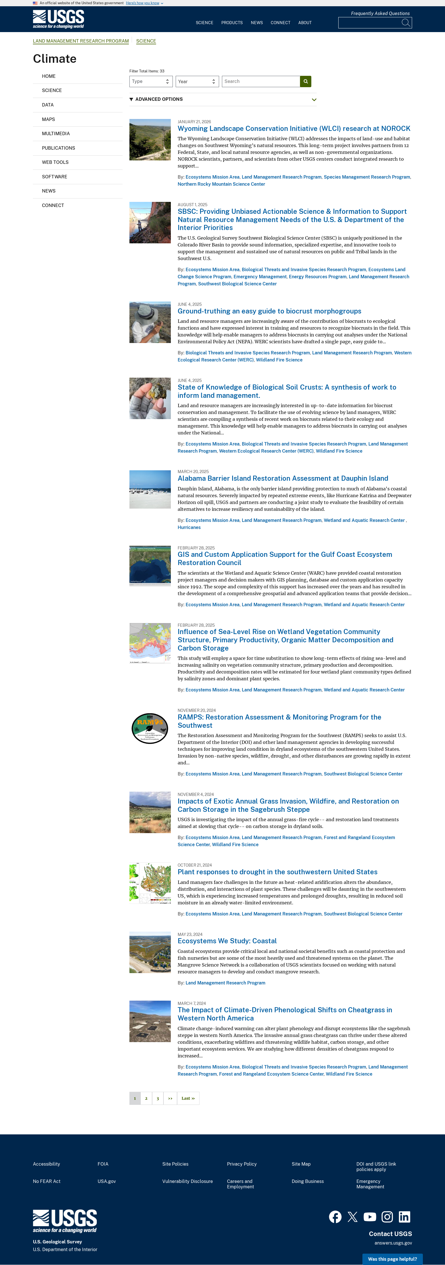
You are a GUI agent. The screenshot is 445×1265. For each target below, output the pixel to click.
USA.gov (107, 1181)
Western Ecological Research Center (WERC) (266, 451)
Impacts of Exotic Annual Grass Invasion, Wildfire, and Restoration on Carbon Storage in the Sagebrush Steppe (288, 805)
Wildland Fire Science (279, 360)
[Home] (58, 27)
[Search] (406, 22)
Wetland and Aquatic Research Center (365, 520)
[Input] (375, 22)
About (305, 22)
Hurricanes (189, 527)
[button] (223, 99)
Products (232, 22)
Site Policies (175, 1164)
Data (48, 105)
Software (54, 176)
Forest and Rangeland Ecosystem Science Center (271, 1074)
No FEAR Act (46, 1181)
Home (49, 76)
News (257, 22)
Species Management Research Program (367, 177)
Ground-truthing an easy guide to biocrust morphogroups (269, 311)
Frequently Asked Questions (380, 13)
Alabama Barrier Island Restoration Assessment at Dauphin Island (283, 478)
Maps (48, 119)
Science (204, 22)
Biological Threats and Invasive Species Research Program (304, 269)
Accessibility (46, 1164)
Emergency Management (260, 276)
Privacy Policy (242, 1164)
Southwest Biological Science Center (237, 284)
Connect (280, 22)
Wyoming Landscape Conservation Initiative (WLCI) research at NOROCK (294, 128)
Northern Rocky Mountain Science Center (221, 184)
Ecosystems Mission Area (213, 177)
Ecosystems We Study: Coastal (227, 941)
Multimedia (56, 133)
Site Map (301, 1164)
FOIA (103, 1164)
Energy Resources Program (318, 276)
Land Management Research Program (81, 41)
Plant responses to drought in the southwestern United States (277, 872)
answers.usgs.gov (393, 1243)
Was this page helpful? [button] (392, 1259)
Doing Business (308, 1181)
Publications (58, 148)
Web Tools (55, 162)
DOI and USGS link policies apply (376, 1167)
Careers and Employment (240, 1184)
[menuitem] (204, 19)
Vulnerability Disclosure (187, 1181)
